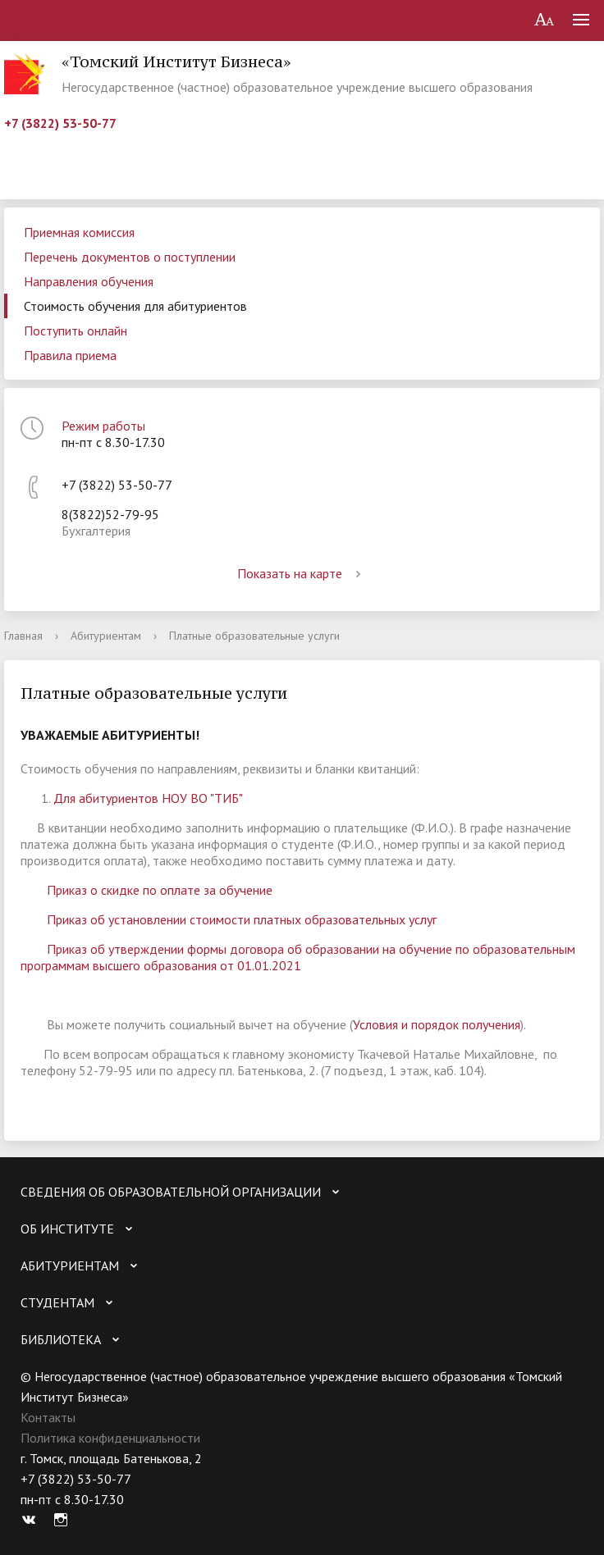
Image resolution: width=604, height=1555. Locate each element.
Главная (23, 635)
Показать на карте (302, 573)
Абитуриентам (106, 635)
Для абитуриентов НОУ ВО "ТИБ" (148, 798)
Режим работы (103, 425)
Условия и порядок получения (436, 1024)
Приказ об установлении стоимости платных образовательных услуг (242, 919)
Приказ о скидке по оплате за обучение (159, 890)
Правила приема (70, 355)
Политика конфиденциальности (110, 1438)
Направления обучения (88, 281)
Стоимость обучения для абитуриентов (135, 306)
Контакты (48, 1417)
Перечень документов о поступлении (130, 257)
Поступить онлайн (75, 330)
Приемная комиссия (79, 232)
